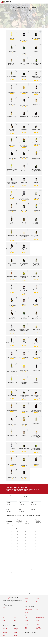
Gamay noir (16, 628)
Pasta (26, 613)
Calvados (26, 624)
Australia (26, 599)
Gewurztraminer (16, 633)
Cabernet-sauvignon (6, 629)
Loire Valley (38, 625)
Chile (26, 602)
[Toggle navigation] (45, 2)
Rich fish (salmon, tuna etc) (40, 610)
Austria (26, 601)
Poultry (37, 609)
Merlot (4, 631)
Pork (36, 608)
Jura (25, 629)
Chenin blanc (16, 629)
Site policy (4, 608)
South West (38, 624)
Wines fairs (38, 633)
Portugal (37, 604)
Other (15, 620)
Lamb (26, 610)
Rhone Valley (38, 627)
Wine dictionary (27, 633)
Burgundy (26, 623)
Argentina (26, 598)
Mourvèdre (16, 626)
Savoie (37, 623)
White (4, 618)
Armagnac (26, 618)
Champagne (27, 625)
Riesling (4, 633)
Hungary (37, 599)
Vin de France (38, 628)
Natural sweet (16, 618)
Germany (37, 598)
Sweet (15, 617)
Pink (3, 621)
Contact (4, 607)
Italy (36, 601)
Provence (37, 621)
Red (3, 617)
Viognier (15, 632)
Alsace (26, 617)
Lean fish (26, 612)
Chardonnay (5, 628)
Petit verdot (16, 631)
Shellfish (37, 612)
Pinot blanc (16, 635)
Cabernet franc (5, 632)
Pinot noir (4, 626)
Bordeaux (26, 621)
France (26, 604)
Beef (25, 608)
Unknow (15, 621)
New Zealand (38, 602)
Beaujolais (26, 620)
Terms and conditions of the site (8, 609)
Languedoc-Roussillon (40, 617)
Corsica (26, 628)
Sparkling (4, 620)
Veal (36, 613)
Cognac (26, 627)
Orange (15, 623)
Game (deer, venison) (28, 609)
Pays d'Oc (37, 620)
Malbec (4, 635)
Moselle (37, 618)
